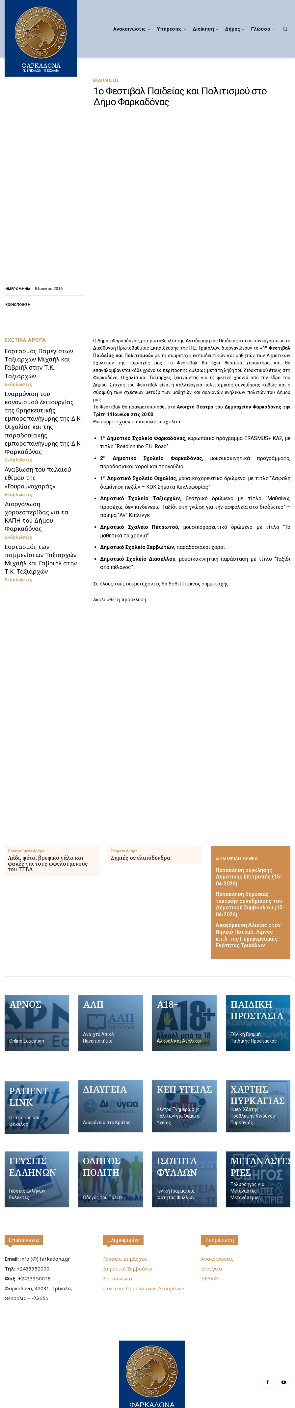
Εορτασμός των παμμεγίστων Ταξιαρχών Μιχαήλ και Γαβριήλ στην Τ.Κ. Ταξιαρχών (42, 578)
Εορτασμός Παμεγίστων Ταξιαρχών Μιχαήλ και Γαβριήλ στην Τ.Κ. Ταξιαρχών (42, 445)
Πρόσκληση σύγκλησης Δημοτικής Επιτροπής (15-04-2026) (246, 878)
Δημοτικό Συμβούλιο (127, 1253)
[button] (285, 29)
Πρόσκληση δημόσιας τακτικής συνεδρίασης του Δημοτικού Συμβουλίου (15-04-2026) (248, 899)
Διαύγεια (211, 1253)
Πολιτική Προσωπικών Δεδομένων (143, 1273)
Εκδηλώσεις (106, 80)
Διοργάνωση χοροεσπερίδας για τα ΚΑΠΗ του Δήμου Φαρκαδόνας (42, 548)
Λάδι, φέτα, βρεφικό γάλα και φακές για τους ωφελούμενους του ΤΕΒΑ (48, 866)
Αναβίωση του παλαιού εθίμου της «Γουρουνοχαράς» (40, 522)
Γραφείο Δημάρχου (125, 1244)
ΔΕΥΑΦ (209, 1263)
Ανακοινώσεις (217, 1244)
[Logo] (151, 1361)
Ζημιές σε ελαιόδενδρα (141, 860)
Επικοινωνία (24, 1225)
